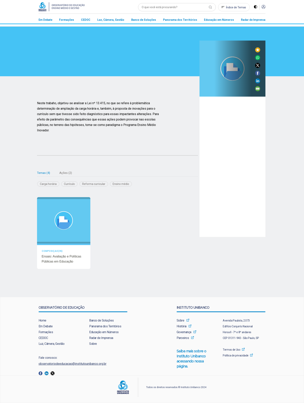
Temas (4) (43, 173)
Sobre (93, 344)
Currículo (69, 184)
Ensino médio (121, 184)
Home (42, 320)
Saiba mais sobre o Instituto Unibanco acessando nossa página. (196, 359)
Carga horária (48, 184)
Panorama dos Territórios (105, 326)
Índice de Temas (236, 7)
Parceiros (183, 338)
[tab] (43, 173)
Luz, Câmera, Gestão (52, 344)
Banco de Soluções (101, 320)
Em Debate (46, 326)
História (182, 326)
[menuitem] (45, 20)
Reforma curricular (93, 184)
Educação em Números (104, 332)
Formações (46, 332)
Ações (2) (65, 173)
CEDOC (43, 338)
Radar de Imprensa (101, 338)
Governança (184, 332)
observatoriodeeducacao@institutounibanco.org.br (72, 364)
